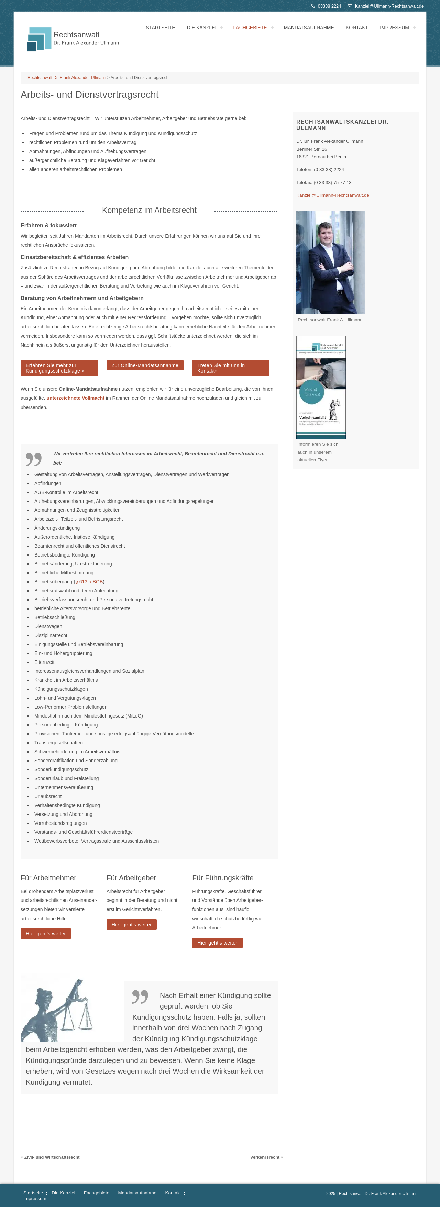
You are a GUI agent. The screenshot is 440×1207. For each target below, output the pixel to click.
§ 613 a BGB (89, 581)
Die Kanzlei (202, 27)
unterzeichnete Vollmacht (76, 398)
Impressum (394, 27)
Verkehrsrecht (264, 1157)
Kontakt (357, 27)
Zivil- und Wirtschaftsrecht (52, 1157)
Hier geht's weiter (46, 933)
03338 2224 (325, 6)
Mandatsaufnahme (309, 27)
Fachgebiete (250, 27)
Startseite (160, 27)
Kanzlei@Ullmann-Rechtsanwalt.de (385, 6)
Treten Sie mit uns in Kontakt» (221, 368)
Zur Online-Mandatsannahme (145, 365)
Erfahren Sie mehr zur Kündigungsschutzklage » (55, 368)
